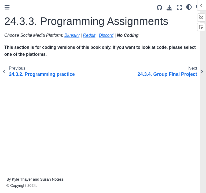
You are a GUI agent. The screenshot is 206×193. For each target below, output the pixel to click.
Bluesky (71, 35)
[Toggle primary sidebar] (7, 7)
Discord (106, 35)
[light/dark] (189, 6)
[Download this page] (169, 7)
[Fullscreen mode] (179, 7)
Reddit (89, 35)
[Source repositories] (159, 7)
